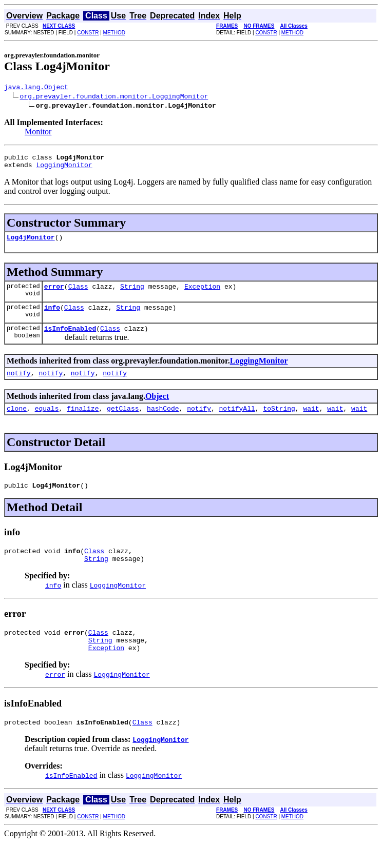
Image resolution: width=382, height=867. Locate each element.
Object (157, 408)
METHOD (114, 32)
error (54, 293)
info (52, 316)
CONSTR (88, 32)
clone (17, 422)
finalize (83, 422)
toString (279, 422)
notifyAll (237, 422)
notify (19, 385)
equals (47, 422)
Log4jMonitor (31, 243)
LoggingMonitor (64, 169)
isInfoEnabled (70, 339)
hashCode (163, 422)
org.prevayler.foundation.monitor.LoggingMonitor (114, 97)
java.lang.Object (36, 88)
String (132, 293)
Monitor (38, 133)
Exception (202, 293)
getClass (123, 422)
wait (311, 422)
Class (78, 293)
